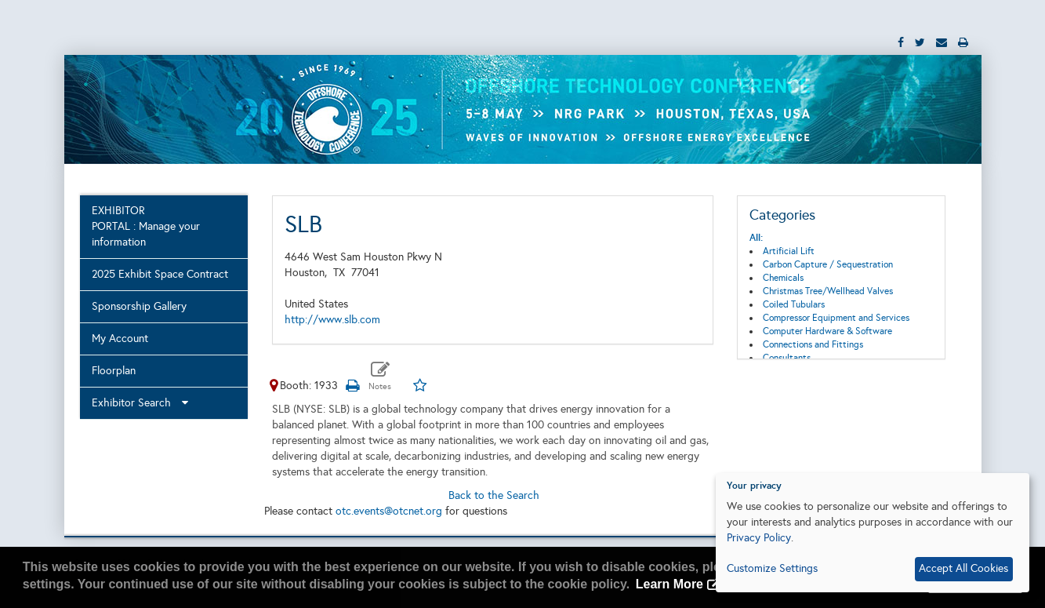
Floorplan (114, 370)
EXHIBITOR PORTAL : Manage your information (146, 226)
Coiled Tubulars (794, 304)
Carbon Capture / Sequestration (828, 264)
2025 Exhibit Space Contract (160, 274)
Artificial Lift (789, 251)
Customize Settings (772, 568)
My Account (120, 338)
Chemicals (783, 277)
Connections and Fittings (813, 344)
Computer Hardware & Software (827, 331)
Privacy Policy (759, 537)
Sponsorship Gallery (139, 306)
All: (756, 237)
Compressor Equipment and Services (836, 317)
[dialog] (872, 532)
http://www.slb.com (332, 319)
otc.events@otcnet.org (389, 511)
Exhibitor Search (140, 403)
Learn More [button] (669, 584)
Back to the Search (493, 495)
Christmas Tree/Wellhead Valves (828, 291)
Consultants (787, 357)
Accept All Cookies (963, 568)
